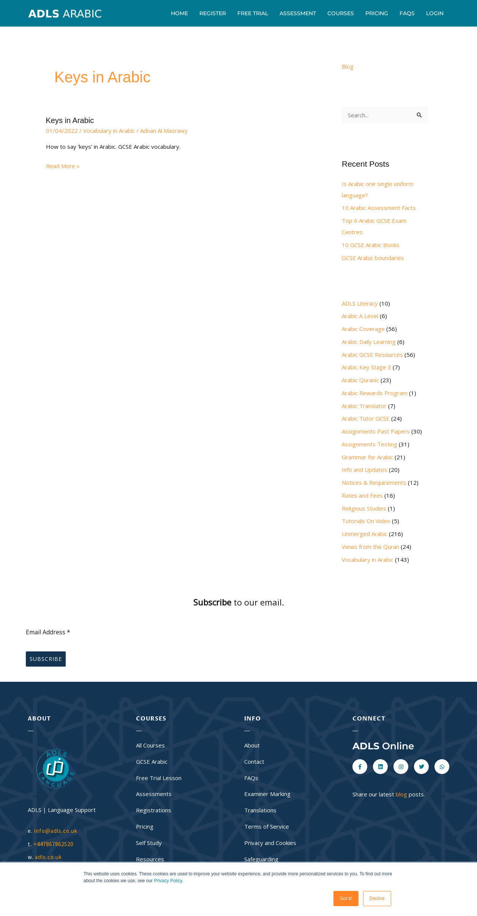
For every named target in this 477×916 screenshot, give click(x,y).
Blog (348, 66)
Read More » (63, 165)
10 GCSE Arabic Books (371, 245)
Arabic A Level (360, 316)
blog (401, 794)
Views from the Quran (370, 546)
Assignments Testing (369, 444)
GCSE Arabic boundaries (373, 258)
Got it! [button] (346, 898)
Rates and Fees (362, 495)
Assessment (298, 13)
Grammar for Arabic (367, 457)
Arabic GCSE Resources (372, 354)
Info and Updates (364, 469)
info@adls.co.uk (55, 830)
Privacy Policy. (168, 880)
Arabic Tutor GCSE (366, 418)
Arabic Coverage (363, 329)
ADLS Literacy (360, 303)
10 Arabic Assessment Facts (379, 207)
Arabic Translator (364, 406)
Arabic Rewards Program (375, 393)
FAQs (407, 13)
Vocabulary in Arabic (109, 130)
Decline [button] (377, 898)
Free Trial (252, 13)
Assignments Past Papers (376, 431)
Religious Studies (364, 508)
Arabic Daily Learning (369, 341)
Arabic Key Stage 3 (366, 367)
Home (179, 13)
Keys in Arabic (70, 120)
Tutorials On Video (366, 521)
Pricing (376, 13)
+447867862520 (53, 844)
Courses (340, 13)
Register (212, 13)
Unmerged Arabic (364, 534)
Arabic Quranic (360, 380)
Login (435, 13)
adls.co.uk (49, 857)
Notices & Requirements (374, 482)
